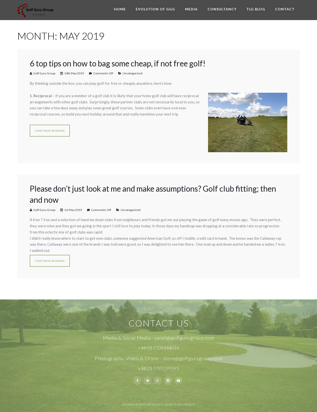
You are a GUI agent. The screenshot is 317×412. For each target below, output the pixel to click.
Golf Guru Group (44, 73)
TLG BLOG (255, 9)
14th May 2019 (74, 73)
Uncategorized (132, 73)
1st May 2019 (73, 210)
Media (191, 9)
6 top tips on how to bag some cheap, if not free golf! (118, 63)
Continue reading (50, 130)
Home (120, 9)
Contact (285, 9)
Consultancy (222, 9)
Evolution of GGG (155, 9)
